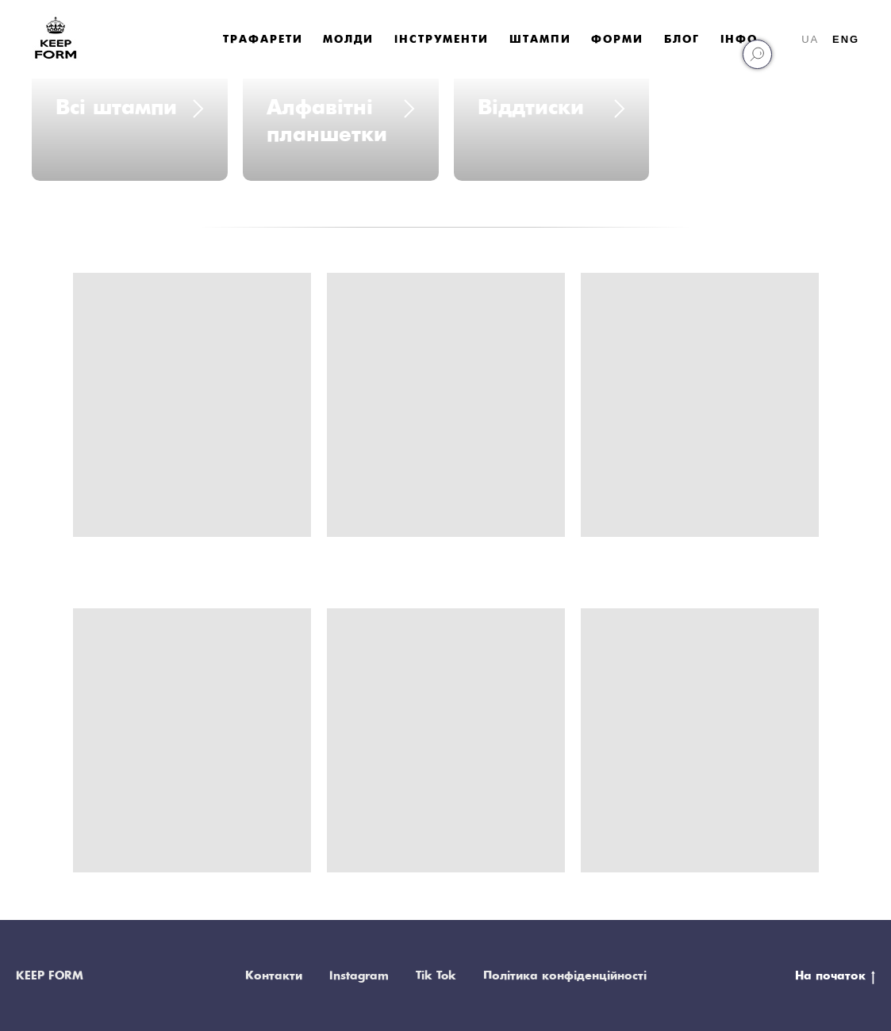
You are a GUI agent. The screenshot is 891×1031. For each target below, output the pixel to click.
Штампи (540, 39)
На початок (835, 977)
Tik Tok (436, 976)
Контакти (273, 976)
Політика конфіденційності (565, 976)
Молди (348, 39)
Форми (617, 39)
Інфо (739, 39)
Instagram (359, 976)
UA (810, 39)
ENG (845, 39)
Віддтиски (531, 108)
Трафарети (262, 39)
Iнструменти (441, 39)
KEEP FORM (49, 976)
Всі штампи (116, 108)
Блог (682, 39)
